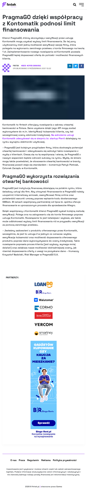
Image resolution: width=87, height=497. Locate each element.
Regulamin (33, 460)
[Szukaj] (74, 4)
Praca (22, 460)
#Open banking (34, 65)
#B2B (23, 65)
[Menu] (81, 5)
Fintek (16, 65)
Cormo (59, 486)
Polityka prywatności (65, 460)
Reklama (46, 460)
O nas (13, 460)
